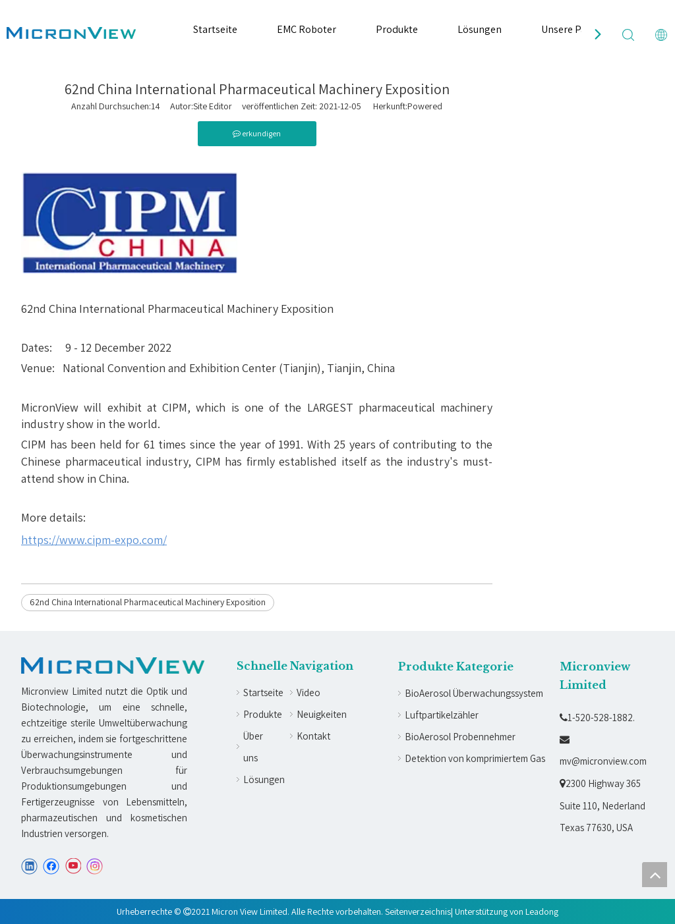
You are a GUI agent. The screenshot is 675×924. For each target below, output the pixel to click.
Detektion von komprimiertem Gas (475, 758)
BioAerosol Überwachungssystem (474, 693)
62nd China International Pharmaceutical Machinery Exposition (148, 602)
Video (308, 692)
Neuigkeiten (322, 714)
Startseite (215, 29)
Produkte (397, 29)
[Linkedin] (29, 866)
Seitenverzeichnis (418, 911)
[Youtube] (73, 866)
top (654, 874)
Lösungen (479, 29)
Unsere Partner (575, 29)
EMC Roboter (306, 29)
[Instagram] (94, 866)
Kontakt (313, 736)
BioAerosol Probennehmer (460, 736)
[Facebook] (51, 866)
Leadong (541, 911)
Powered (424, 106)
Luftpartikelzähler (442, 715)
